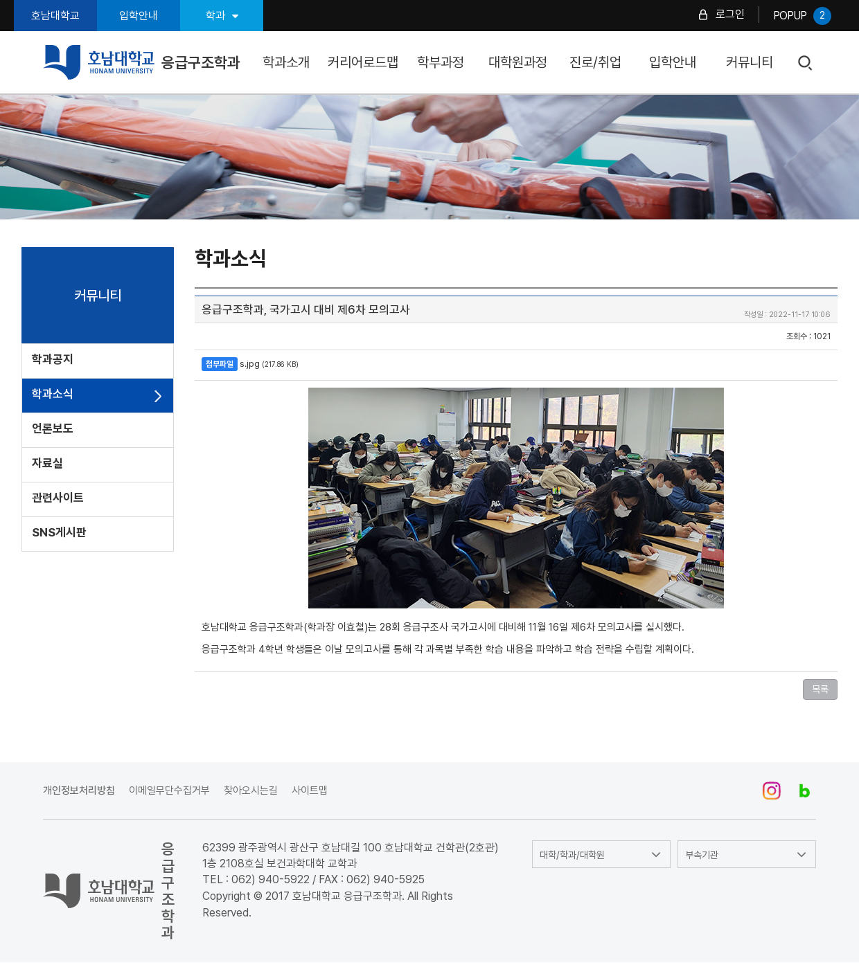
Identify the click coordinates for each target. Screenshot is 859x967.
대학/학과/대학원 (572, 854)
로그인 (730, 14)
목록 (820, 689)
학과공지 (52, 359)
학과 (222, 15)
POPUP (802, 16)
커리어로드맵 (363, 62)
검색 (806, 63)
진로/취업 (595, 62)
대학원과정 (517, 62)
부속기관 (701, 854)
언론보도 (52, 428)
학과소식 (52, 394)
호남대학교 (55, 15)
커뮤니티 (749, 62)
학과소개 (286, 62)
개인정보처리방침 (79, 790)
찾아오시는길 (251, 790)
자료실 (47, 463)
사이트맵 (310, 790)
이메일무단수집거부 (169, 790)
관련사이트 (58, 498)
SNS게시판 (59, 532)
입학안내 (138, 15)
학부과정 (440, 62)
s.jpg (250, 364)
